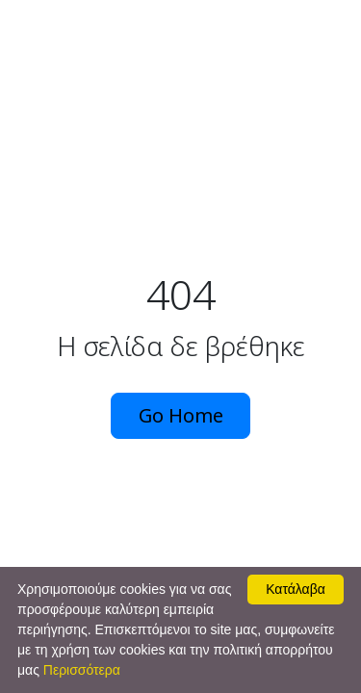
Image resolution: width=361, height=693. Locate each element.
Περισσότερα (81, 670)
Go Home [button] (181, 415)
